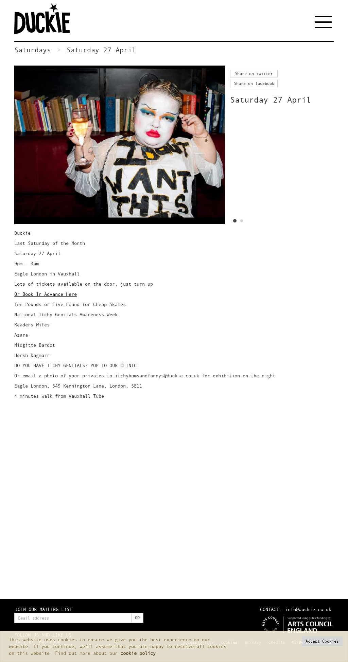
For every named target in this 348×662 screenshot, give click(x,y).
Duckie (46, 18)
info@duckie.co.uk (308, 609)
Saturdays (32, 50)
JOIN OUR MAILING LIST (43, 609)
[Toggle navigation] (324, 22)
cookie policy (138, 653)
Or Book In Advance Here (45, 294)
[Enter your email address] (73, 618)
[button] (322, 641)
